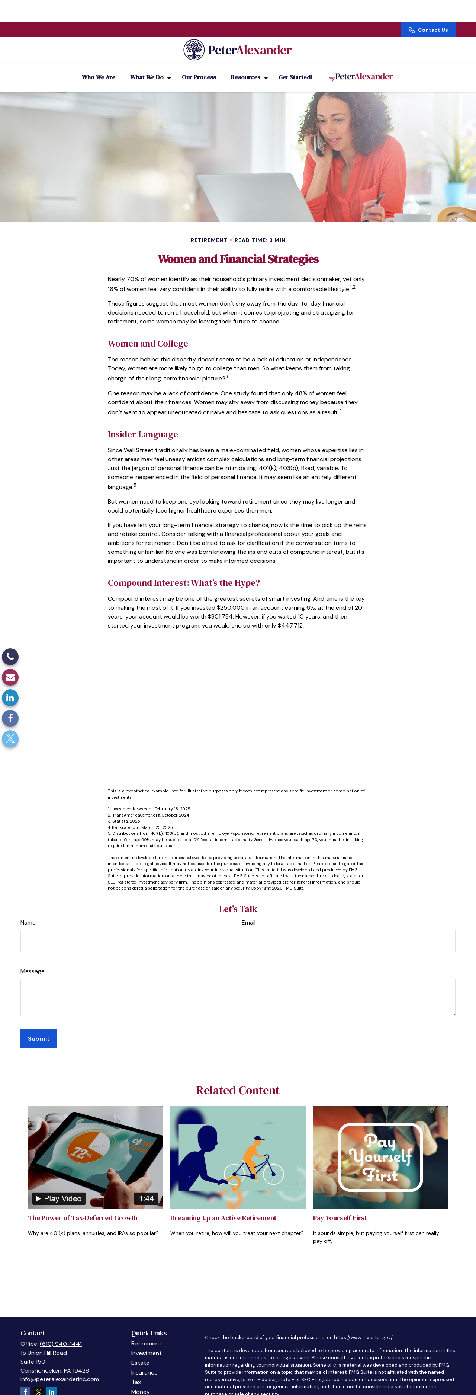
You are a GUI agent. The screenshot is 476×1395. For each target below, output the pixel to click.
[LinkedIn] (10, 697)
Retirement (146, 1333)
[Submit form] (38, 1028)
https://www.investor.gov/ (363, 1327)
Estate (140, 1353)
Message (32, 961)
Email (248, 912)
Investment (146, 1343)
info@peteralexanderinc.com (59, 1369)
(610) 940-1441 (61, 1334)
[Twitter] (10, 738)
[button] (98, 67)
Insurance (144, 1362)
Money (140, 1382)
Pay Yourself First (340, 1207)
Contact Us (428, 7)
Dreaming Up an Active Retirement (223, 1207)
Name (28, 912)
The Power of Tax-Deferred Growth (83, 1207)
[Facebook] (10, 718)
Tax (136, 1372)
